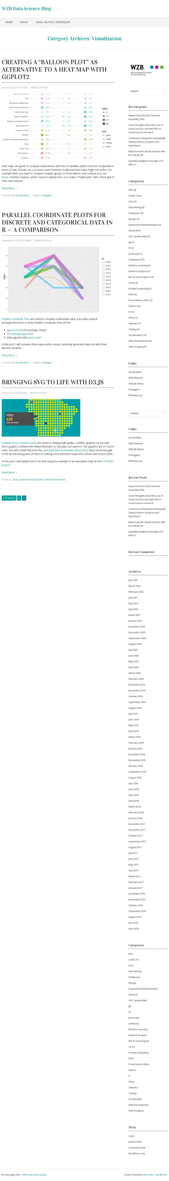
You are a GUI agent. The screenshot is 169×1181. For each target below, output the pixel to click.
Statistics (133, 323)
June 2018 (134, 789)
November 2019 (137, 690)
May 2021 (134, 603)
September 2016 (137, 911)
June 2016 (134, 928)
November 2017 (137, 829)
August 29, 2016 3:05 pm (14, 392)
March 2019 (135, 736)
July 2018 (133, 783)
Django (132, 218)
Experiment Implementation (143, 224)
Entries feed (135, 1141)
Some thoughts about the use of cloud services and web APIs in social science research (146, 128)
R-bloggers (134, 389)
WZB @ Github (136, 383)
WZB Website (136, 377)
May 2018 (134, 795)
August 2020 (135, 644)
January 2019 (135, 748)
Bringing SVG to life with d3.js (53, 382)
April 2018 (134, 800)
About (24, 22)
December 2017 (137, 824)
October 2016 (136, 905)
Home (9, 22)
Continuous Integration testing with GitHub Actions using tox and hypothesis (147, 142)
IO (130, 248)
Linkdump (134, 259)
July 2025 (133, 580)
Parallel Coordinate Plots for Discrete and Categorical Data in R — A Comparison (57, 222)
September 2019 (137, 702)
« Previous (9, 498)
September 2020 (137, 638)
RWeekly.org (135, 395)
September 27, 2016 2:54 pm (16, 240)
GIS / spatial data (138, 236)
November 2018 (137, 760)
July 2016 (133, 922)
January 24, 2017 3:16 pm (15, 87)
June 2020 (134, 655)
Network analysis (138, 271)
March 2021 (135, 615)
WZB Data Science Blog (26, 9)
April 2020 (134, 667)
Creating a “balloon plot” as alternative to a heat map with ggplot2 (54, 69)
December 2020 (137, 626)
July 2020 (133, 649)
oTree (132, 282)
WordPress (161, 1174)
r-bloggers (46, 195)
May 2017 (134, 864)
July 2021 (133, 597)
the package (20, 333)
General (133, 230)
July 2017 (133, 853)
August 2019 (135, 707)
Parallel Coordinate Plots (16, 319)
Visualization (22, 195)
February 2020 (136, 678)
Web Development (55, 479)
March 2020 (135, 673)
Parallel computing (138, 288)
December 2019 (137, 684)
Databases (134, 213)
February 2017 (136, 882)
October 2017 (136, 835)
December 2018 (137, 754)
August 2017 (135, 847)
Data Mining (135, 207)
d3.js (15, 479)
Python (132, 306)
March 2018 (135, 806)
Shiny (131, 317)
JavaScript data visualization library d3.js (65, 450)
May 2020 (134, 661)
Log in (132, 1136)
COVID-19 (133, 195)
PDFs (131, 294)
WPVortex (148, 1174)
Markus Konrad (39, 87)
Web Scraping (136, 346)
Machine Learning (138, 265)
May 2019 (134, 725)
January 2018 (135, 818)
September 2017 (137, 841)
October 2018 (136, 766)
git (130, 242)
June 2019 (134, 719)
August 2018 (135, 777)
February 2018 (136, 812)
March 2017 (135, 876)
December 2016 (137, 893)
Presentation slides (139, 300)
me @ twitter (135, 372)
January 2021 (135, 620)
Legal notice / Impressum (53, 22)
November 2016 (137, 899)
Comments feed (137, 1147)
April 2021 (134, 609)
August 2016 (135, 916)
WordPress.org (137, 1153)
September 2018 (137, 771)
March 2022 (135, 586)
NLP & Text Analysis (139, 277)
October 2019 (136, 696)
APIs (131, 189)
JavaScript (24, 479)
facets (5, 177)
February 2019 (136, 742)
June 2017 (134, 858)
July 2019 (133, 713)
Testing (132, 329)
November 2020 (137, 632)
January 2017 (135, 887)
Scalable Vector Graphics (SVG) (19, 442)
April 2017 (134, 870)
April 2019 (134, 731)
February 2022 (136, 591)
